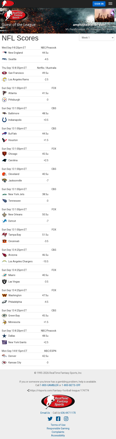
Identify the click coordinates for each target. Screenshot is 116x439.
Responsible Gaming (58, 428)
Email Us (45, 412)
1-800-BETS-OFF (71, 385)
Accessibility (58, 435)
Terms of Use (58, 425)
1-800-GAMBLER (49, 385)
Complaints (58, 432)
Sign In (99, 3)
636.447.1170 (68, 412)
